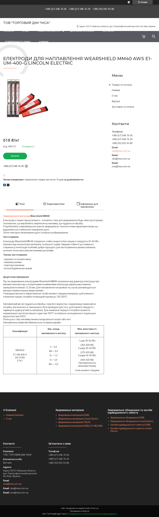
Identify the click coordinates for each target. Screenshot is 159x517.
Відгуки (116, 101)
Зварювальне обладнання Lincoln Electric (131, 421)
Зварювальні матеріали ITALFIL (74, 422)
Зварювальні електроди (16, 216)
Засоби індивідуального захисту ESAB (130, 424)
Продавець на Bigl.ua (79, 511)
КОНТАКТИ (108, 31)
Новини (116, 90)
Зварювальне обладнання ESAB (127, 417)
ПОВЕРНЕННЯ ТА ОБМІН (17, 42)
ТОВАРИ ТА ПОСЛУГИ (48, 31)
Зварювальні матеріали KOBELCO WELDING (80, 426)
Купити (15, 156)
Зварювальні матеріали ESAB (73, 415)
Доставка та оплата (123, 106)
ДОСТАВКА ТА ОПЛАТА (82, 31)
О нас (115, 95)
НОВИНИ (43, 42)
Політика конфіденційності (105, 514)
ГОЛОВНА (8, 31)
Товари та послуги (122, 84)
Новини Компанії (14, 415)
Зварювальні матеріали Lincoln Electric (78, 418)
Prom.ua (94, 508)
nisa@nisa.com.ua (121, 151)
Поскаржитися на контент (79, 514)
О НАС (25, 31)
